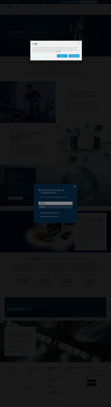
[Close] (79, 42)
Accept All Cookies (74, 56)
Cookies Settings (38, 56)
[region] (56, 50)
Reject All (62, 56)
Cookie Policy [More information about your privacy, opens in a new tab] (58, 51)
